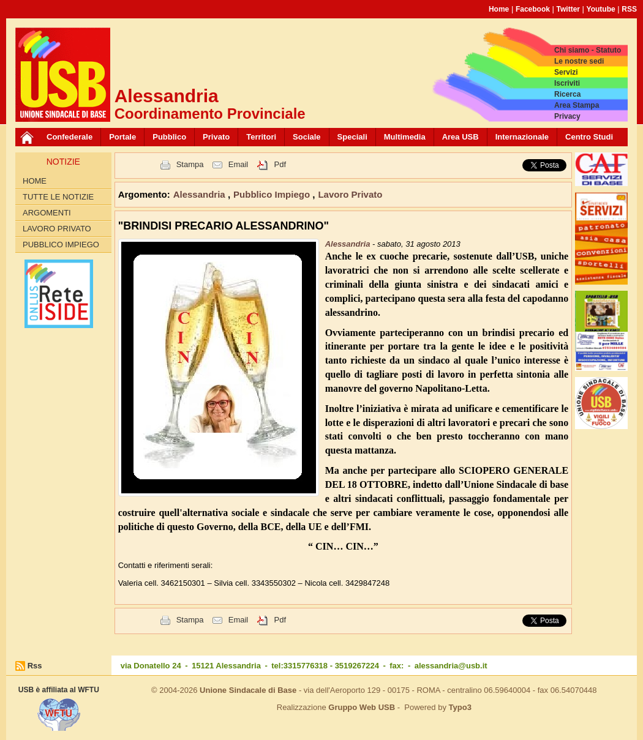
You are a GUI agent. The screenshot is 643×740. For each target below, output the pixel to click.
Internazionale (522, 136)
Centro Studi (589, 136)
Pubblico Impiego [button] (272, 194)
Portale (122, 136)
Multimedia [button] (405, 136)
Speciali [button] (352, 136)
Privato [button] (216, 136)
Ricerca (567, 94)
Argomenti (47, 212)
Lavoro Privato (57, 228)
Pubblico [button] (169, 136)
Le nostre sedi (579, 61)
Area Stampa (576, 105)
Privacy (567, 116)
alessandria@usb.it (451, 665)
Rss (35, 665)
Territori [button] (261, 136)
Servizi (566, 72)
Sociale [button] (307, 136)
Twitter (568, 9)
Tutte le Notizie (58, 196)
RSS (629, 9)
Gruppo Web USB (361, 707)
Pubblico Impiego (61, 244)
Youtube (601, 9)
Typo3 (460, 707)
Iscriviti (567, 83)
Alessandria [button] (200, 194)
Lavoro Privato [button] (350, 194)
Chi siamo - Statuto (587, 50)
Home (499, 9)
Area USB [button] (460, 136)
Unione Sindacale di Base (248, 690)
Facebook (533, 9)
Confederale (69, 136)
